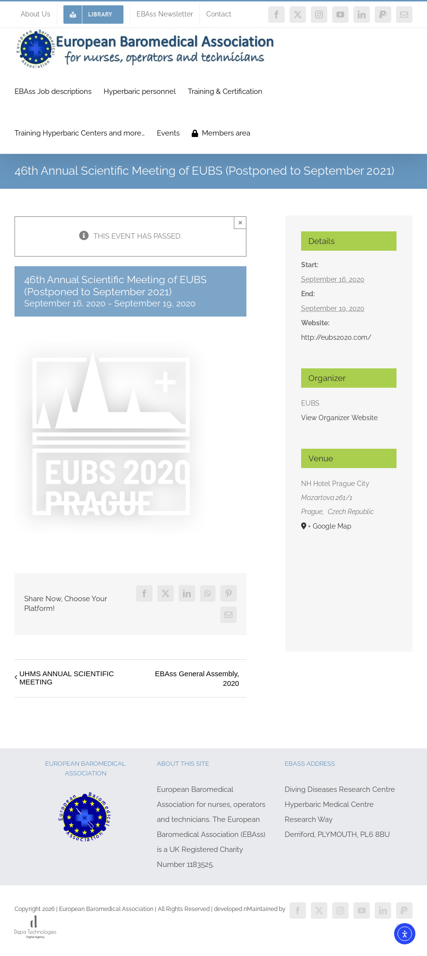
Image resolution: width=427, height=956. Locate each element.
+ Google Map (329, 526)
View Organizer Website (339, 418)
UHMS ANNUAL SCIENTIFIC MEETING (66, 677)
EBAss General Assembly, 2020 (197, 678)
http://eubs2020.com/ (336, 337)
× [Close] (240, 222)
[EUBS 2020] (111, 344)
